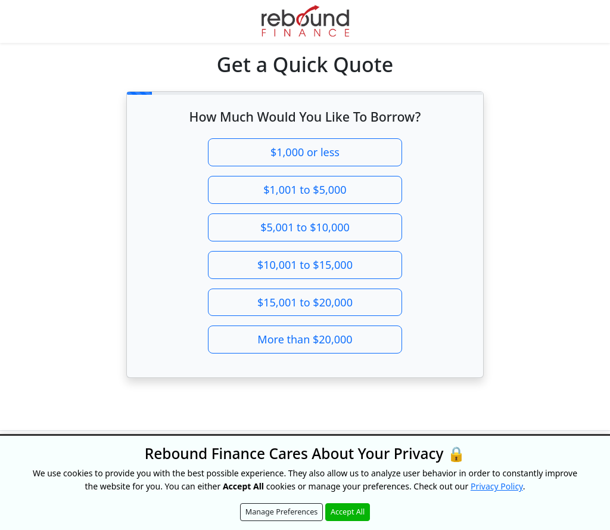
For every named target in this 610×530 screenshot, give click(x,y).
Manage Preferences (281, 512)
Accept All (348, 512)
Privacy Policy (497, 486)
